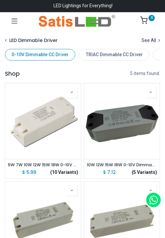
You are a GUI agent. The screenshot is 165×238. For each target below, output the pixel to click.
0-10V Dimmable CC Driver (40, 54)
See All (151, 40)
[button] (72, 92)
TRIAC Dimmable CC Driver (114, 54)
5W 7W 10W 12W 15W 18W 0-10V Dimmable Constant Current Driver (43, 165)
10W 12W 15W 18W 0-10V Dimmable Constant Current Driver (122, 165)
